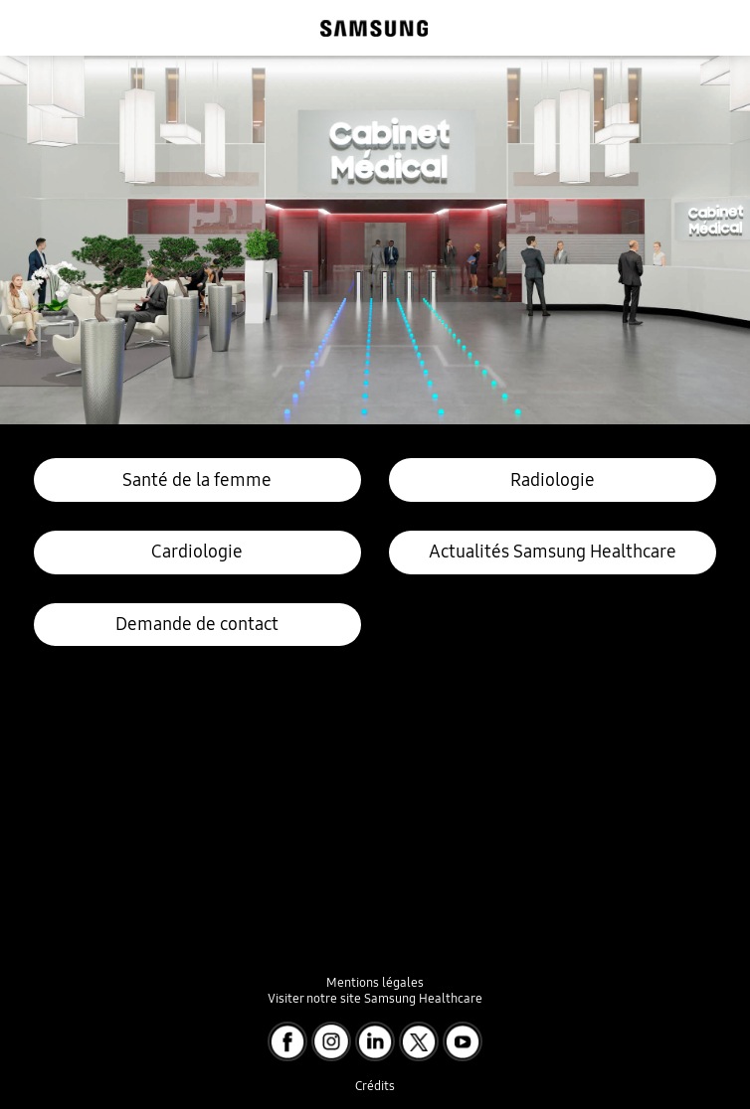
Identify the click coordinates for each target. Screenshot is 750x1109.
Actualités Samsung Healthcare (552, 551)
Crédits (375, 1085)
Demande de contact (197, 624)
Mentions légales (375, 982)
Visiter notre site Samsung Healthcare (375, 998)
